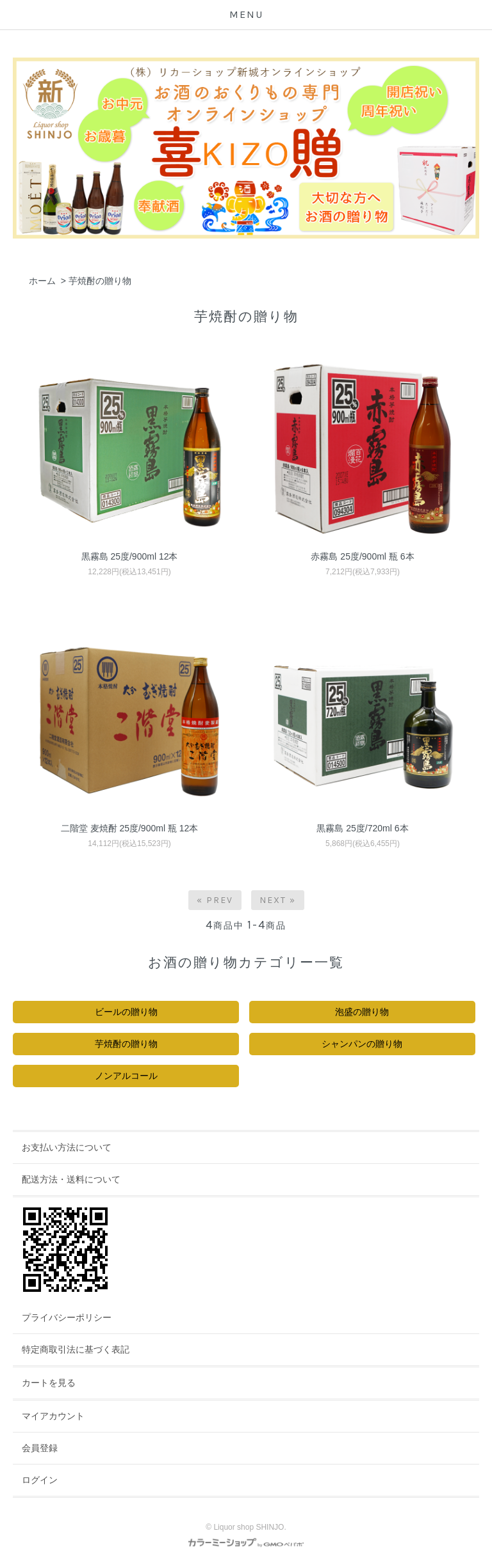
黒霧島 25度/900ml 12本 (129, 556)
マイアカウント (53, 1416)
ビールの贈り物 (126, 1012)
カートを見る (49, 1383)
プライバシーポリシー (66, 1317)
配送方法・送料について (71, 1179)
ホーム (42, 281)
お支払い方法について (66, 1147)
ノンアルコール (126, 1076)
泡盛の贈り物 (362, 1012)
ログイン (40, 1480)
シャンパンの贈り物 (362, 1044)
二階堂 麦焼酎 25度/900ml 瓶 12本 (130, 828)
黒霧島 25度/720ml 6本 (362, 828)
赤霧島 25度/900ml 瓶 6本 (362, 556)
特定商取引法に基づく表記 (75, 1349)
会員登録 (40, 1448)
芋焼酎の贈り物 (100, 281)
